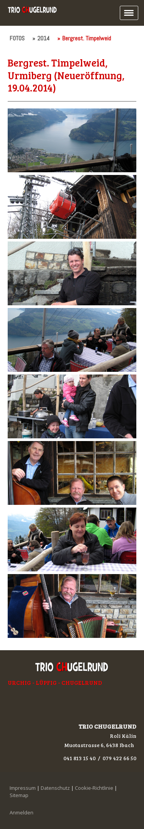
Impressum (23, 787)
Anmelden (21, 812)
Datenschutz (55, 787)
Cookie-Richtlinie (94, 787)
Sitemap (19, 795)
